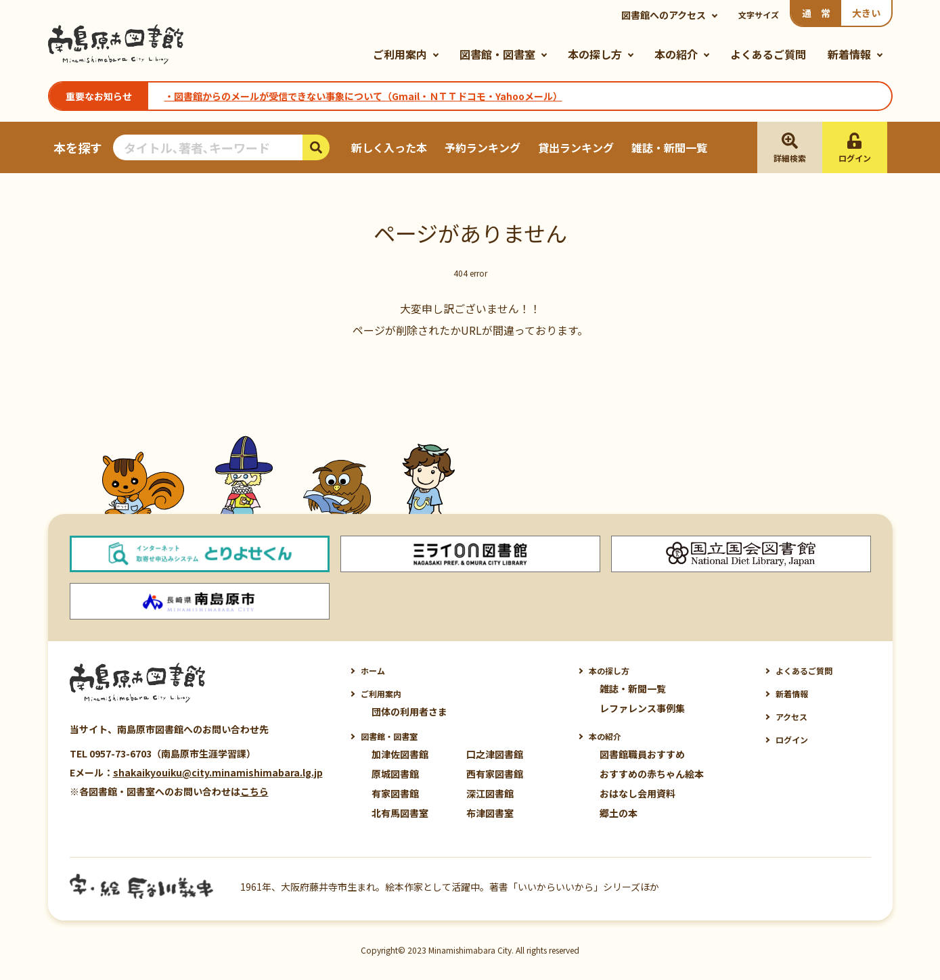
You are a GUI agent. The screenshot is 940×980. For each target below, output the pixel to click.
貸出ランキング (576, 147)
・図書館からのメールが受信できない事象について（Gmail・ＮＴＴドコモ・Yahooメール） (363, 96)
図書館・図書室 (497, 54)
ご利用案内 (400, 54)
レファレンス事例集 (642, 708)
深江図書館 (490, 793)
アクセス (791, 716)
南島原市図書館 (115, 44)
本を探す (77, 147)
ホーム (373, 670)
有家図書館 (395, 793)
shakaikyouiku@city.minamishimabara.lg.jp (218, 772)
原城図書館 (395, 773)
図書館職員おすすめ (642, 754)
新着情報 (849, 54)
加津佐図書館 (400, 754)
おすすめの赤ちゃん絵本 (652, 773)
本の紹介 (676, 54)
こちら (254, 791)
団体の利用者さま (409, 711)
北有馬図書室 (400, 813)
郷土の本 (618, 813)
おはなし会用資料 (637, 793)
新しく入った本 (389, 147)
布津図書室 (490, 813)
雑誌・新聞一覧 (669, 147)
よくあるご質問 (768, 54)
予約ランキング (482, 147)
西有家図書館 (494, 773)
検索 (316, 147)
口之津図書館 (494, 754)
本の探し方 (595, 54)
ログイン (792, 739)
